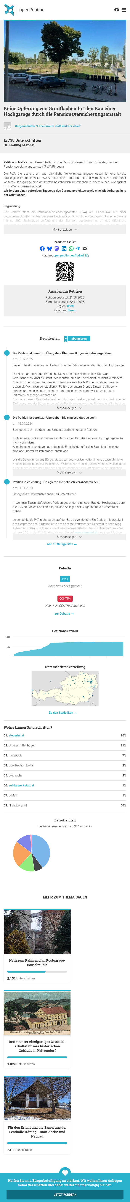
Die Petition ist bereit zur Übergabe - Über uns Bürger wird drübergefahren (63, 353)
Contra (65, 598)
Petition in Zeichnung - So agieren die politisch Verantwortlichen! (56, 482)
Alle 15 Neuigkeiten (60, 544)
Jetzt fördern (65, 1194)
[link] (124, 10)
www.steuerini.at (86, 532)
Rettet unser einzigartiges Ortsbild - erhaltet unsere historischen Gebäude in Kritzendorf (37, 1046)
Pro (65, 579)
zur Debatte (63, 613)
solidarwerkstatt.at (21, 785)
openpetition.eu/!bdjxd (71, 255)
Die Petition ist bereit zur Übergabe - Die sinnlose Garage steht (54, 417)
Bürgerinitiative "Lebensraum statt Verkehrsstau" (48, 126)
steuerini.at (16, 735)
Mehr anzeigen (65, 229)
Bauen (72, 310)
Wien (70, 306)
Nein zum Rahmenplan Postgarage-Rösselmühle (37, 962)
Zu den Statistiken (61, 712)
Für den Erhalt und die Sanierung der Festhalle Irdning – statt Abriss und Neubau (37, 1131)
